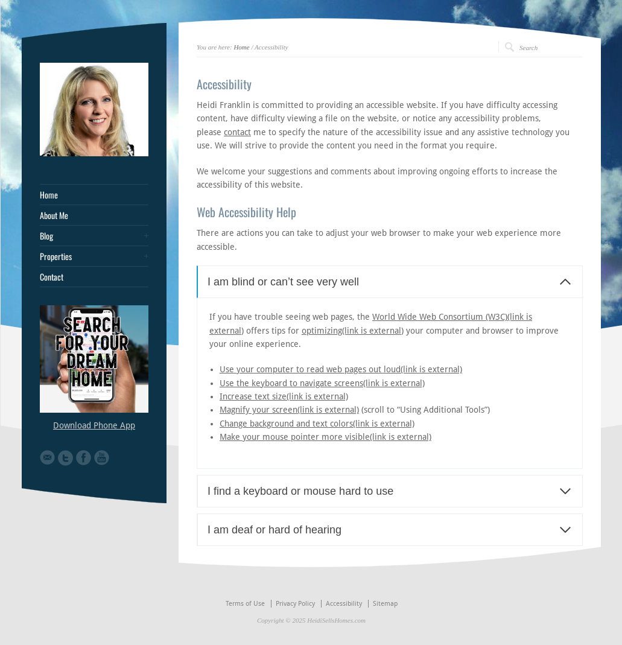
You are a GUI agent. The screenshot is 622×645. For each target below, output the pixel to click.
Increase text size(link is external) (284, 396)
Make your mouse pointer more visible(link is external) (325, 437)
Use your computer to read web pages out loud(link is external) (341, 369)
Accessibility (344, 604)
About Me (54, 215)
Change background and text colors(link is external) (317, 423)
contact (237, 132)
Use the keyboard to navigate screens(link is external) (322, 383)
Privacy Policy (295, 604)
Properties (56, 256)
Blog (46, 236)
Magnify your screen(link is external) (289, 410)
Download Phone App (94, 425)
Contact (51, 277)
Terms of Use (245, 604)
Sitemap (385, 604)
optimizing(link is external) (353, 330)
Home (241, 47)
